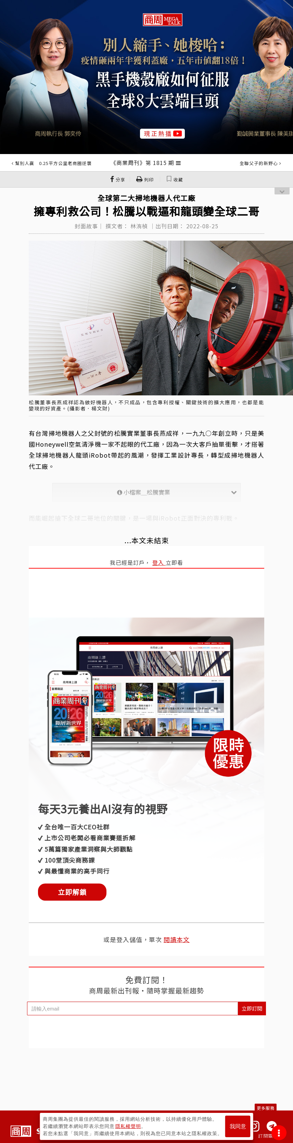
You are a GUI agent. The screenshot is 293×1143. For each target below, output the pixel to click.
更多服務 (266, 1108)
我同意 (238, 1126)
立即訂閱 (252, 1008)
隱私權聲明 (128, 1126)
